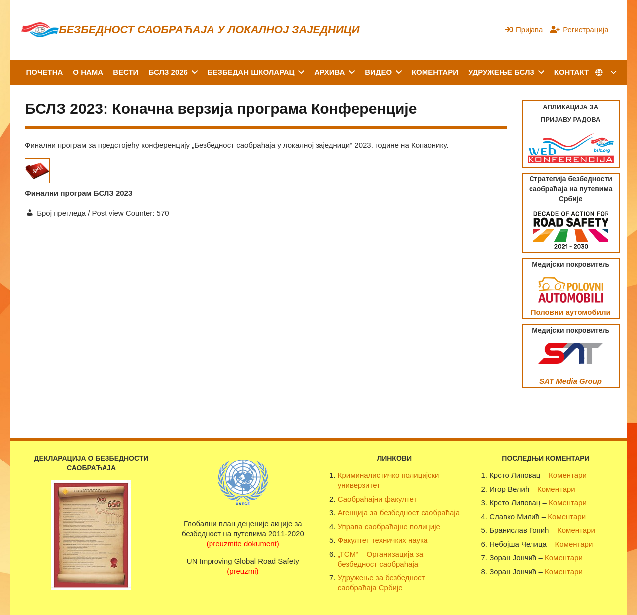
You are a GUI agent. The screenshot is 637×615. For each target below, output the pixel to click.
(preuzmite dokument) (243, 543)
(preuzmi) (242, 571)
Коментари (568, 475)
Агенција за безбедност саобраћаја (399, 512)
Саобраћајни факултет (377, 499)
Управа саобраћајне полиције (389, 526)
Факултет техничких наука (382, 540)
